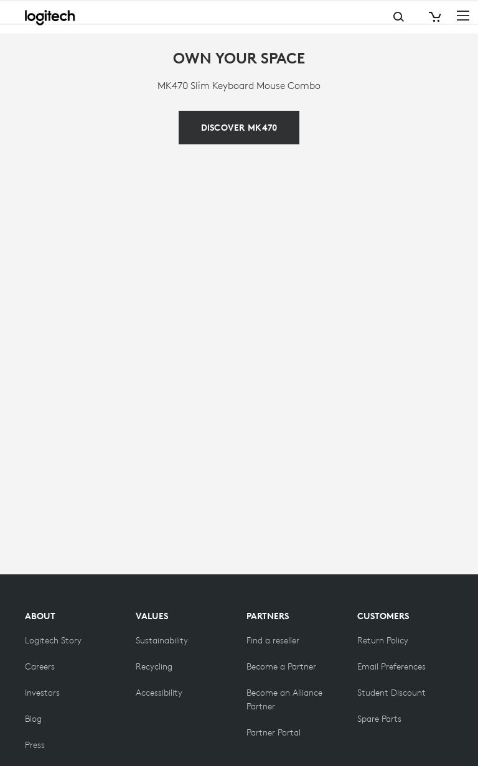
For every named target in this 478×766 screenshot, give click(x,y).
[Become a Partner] (281, 666)
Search (349, 17)
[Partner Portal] (273, 732)
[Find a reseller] (272, 640)
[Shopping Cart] (433, 17)
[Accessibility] (159, 692)
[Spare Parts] (379, 718)
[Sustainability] (162, 640)
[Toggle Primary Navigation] (463, 15)
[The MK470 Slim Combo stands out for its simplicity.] (239, 127)
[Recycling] (154, 666)
